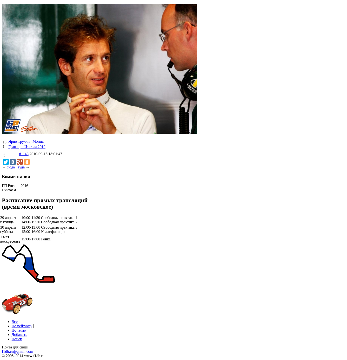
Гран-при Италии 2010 (26, 147)
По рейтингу (22, 326)
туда (21, 167)
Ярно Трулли (19, 141)
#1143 (23, 154)
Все (15, 322)
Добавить (19, 335)
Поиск (17, 339)
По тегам (19, 330)
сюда (11, 167)
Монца (38, 141)
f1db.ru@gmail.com (17, 351)
